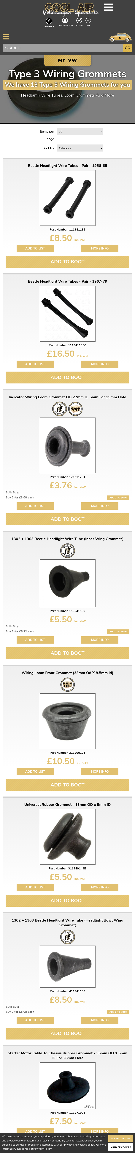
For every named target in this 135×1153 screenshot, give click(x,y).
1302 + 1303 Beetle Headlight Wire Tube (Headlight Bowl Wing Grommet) (67, 923)
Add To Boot (67, 261)
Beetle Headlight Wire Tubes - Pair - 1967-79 (67, 281)
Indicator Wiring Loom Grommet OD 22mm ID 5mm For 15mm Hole (67, 397)
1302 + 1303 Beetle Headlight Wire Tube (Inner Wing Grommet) (67, 539)
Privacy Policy (43, 1149)
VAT (88, 25)
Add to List (35, 248)
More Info (100, 248)
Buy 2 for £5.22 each (20, 631)
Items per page (47, 135)
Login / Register (65, 25)
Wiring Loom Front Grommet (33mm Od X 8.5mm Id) (67, 673)
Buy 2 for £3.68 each (20, 497)
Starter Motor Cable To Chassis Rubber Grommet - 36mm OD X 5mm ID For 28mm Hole (67, 1056)
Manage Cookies (121, 1147)
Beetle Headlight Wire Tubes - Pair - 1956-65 (67, 165)
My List (79, 25)
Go (127, 47)
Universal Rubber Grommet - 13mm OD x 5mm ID (67, 804)
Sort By (48, 148)
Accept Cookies (120, 1138)
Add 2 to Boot (118, 497)
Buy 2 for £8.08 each (20, 1012)
